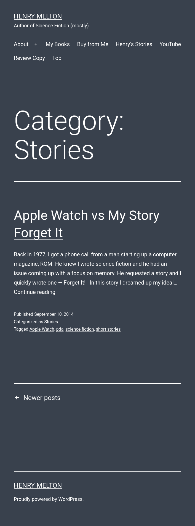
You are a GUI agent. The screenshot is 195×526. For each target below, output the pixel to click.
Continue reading (34, 292)
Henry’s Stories (134, 44)
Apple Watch (42, 329)
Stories (51, 321)
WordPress (70, 499)
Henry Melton (38, 16)
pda (60, 329)
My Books (58, 44)
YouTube (170, 44)
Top (57, 58)
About (21, 44)
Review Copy (29, 58)
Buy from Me (92, 44)
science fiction (80, 329)
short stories (108, 329)
